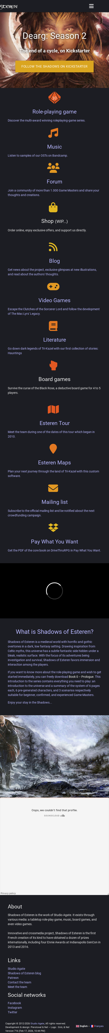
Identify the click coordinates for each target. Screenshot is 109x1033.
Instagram (15, 1007)
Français (97, 1026)
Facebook (14, 1003)
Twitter (12, 1012)
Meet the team (17, 987)
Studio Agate (16, 968)
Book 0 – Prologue (81, 676)
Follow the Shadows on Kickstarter (54, 66)
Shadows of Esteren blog (24, 973)
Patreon (13, 977)
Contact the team (19, 982)
